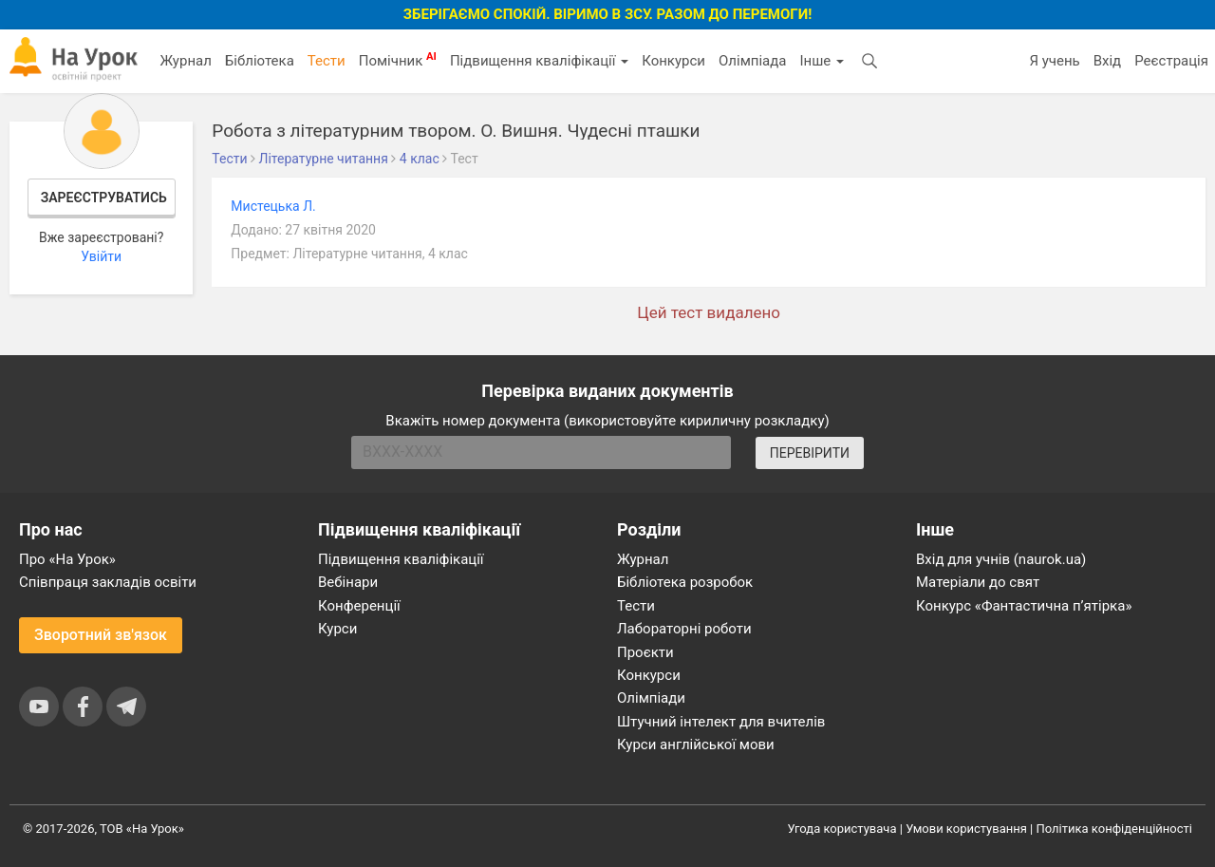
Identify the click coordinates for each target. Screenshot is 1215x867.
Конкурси (673, 60)
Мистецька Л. (273, 206)
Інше (821, 60)
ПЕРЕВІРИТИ (810, 453)
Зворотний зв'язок (100, 635)
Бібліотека (259, 60)
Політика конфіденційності (1114, 828)
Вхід (1108, 60)
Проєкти (645, 652)
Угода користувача (842, 828)
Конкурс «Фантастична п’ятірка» (1023, 605)
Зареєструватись (104, 197)
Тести (327, 60)
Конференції (359, 605)
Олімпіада (752, 60)
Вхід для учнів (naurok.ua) (1001, 559)
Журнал (185, 60)
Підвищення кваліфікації (539, 60)
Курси (337, 628)
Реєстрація (1171, 60)
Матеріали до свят (977, 582)
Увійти (101, 256)
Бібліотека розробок (685, 582)
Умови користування (966, 828)
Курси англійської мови (696, 744)
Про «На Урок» (67, 559)
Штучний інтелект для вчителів (721, 721)
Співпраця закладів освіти (107, 582)
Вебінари (348, 582)
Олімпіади (651, 698)
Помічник (398, 59)
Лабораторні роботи (684, 628)
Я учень (1054, 60)
